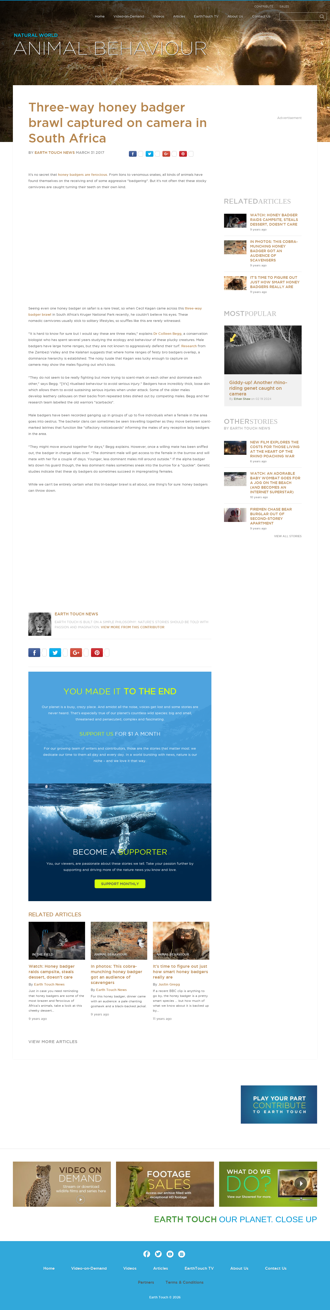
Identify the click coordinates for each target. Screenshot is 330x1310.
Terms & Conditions (185, 1282)
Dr (155, 333)
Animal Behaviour (110, 49)
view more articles (52, 1041)
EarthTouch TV (206, 16)
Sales (284, 6)
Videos (158, 16)
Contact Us (261, 16)
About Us (235, 16)
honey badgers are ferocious (82, 174)
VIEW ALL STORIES (288, 536)
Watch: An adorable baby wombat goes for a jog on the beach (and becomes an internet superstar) (275, 482)
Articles (179, 16)
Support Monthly (120, 884)
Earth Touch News (55, 152)
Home (100, 16)
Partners (146, 1282)
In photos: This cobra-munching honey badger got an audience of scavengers (274, 251)
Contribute (263, 6)
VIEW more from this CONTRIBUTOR (132, 627)
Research (189, 346)
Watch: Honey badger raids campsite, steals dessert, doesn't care (52, 971)
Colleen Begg (170, 333)
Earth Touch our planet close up (31, 13)
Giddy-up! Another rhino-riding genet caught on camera (258, 388)
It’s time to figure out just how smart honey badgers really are (180, 971)
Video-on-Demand (128, 16)
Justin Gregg (169, 984)
